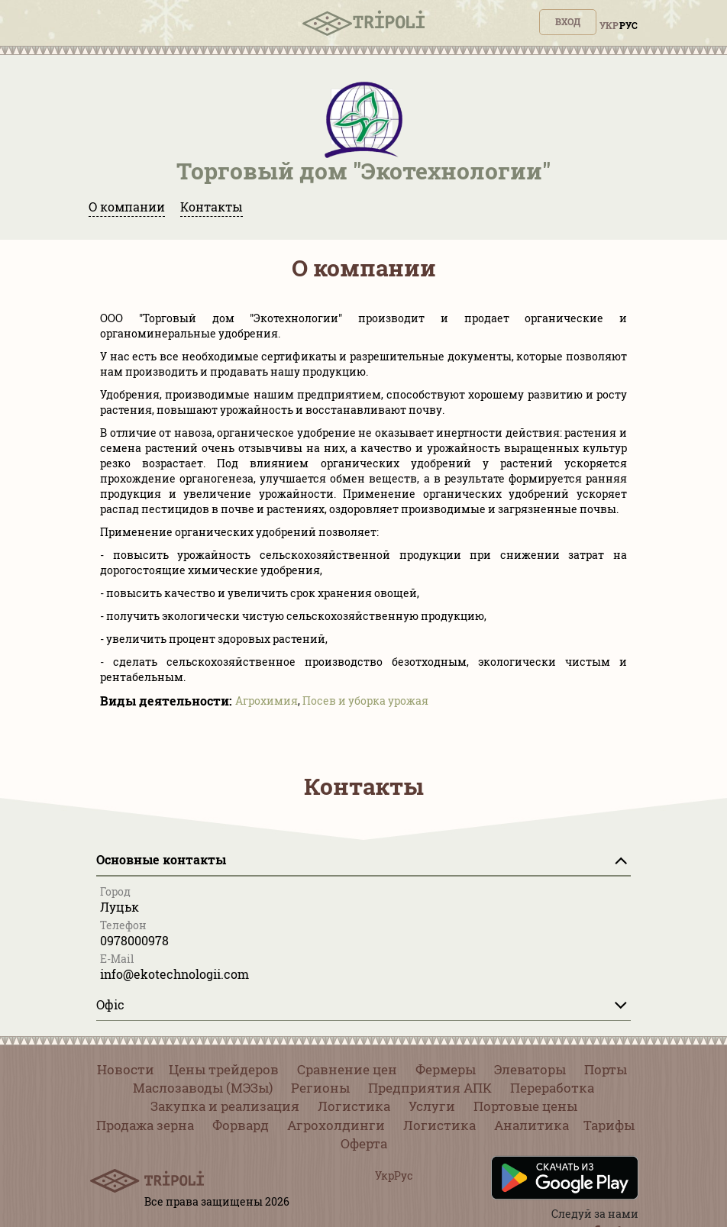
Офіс (110, 1004)
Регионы (320, 1087)
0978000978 (134, 940)
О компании (127, 207)
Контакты (211, 207)
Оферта (364, 1143)
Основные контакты (161, 859)
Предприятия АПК (430, 1087)
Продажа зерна (145, 1125)
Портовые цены (525, 1106)
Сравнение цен (347, 1069)
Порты (605, 1069)
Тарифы (609, 1125)
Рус (628, 25)
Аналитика (531, 1125)
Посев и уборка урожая (365, 700)
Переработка (552, 1087)
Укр (609, 25)
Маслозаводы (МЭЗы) (203, 1087)
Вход (567, 21)
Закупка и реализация (224, 1106)
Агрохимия (266, 700)
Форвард (240, 1125)
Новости (125, 1069)
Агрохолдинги (336, 1125)
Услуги (432, 1106)
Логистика (354, 1106)
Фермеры (445, 1069)
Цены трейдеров (224, 1069)
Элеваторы (530, 1069)
